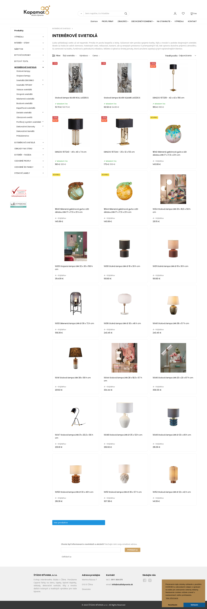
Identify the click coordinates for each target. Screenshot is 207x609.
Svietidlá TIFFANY (24, 85)
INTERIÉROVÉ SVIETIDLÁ (25, 67)
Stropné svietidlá (24, 94)
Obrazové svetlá (24, 117)
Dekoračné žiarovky (26, 126)
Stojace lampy (23, 75)
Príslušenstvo (23, 135)
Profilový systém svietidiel (29, 122)
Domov (94, 21)
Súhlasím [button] (194, 605)
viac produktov (62, 522)
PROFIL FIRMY (107, 21)
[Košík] (193, 13)
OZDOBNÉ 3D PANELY (23, 167)
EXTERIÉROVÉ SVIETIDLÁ (24, 142)
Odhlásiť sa (66, 557)
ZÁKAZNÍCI (122, 21)
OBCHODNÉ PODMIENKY (142, 21)
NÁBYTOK (18, 49)
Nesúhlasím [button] (172, 605)
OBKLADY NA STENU (23, 148)
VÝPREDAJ (179, 21)
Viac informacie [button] (172, 598)
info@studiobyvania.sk (122, 584)
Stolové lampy (23, 71)
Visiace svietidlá (24, 89)
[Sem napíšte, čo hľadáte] (106, 13)
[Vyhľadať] (81, 13)
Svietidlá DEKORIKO (25, 80)
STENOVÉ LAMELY (22, 173)
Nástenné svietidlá (25, 98)
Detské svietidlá (24, 112)
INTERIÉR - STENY (21, 42)
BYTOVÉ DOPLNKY (22, 55)
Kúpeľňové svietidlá (26, 108)
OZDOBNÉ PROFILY (22, 161)
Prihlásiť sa (132, 550)
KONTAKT (192, 21)
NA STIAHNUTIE (163, 21)
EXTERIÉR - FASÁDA (22, 154)
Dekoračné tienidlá (25, 131)
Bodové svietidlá (24, 103)
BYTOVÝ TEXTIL (21, 61)
